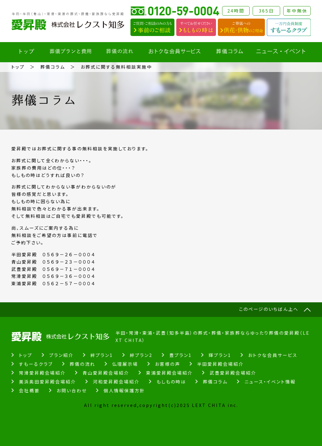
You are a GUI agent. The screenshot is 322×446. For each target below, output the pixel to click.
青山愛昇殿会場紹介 (105, 372)
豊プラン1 (180, 355)
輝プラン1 (220, 355)
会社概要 (29, 390)
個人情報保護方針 (124, 390)
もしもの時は (171, 381)
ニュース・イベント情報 (270, 381)
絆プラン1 (101, 355)
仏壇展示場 (125, 364)
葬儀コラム (52, 66)
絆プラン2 (141, 355)
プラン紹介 (61, 355)
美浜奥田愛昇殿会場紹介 (47, 381)
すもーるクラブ (36, 364)
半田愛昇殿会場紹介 (220, 364)
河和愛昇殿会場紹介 (116, 381)
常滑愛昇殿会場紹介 (42, 372)
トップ (18, 66)
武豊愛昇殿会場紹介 (233, 372)
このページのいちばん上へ (268, 309)
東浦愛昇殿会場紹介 (169, 372)
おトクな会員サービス (273, 355)
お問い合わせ (72, 390)
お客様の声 (167, 364)
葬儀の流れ (82, 364)
